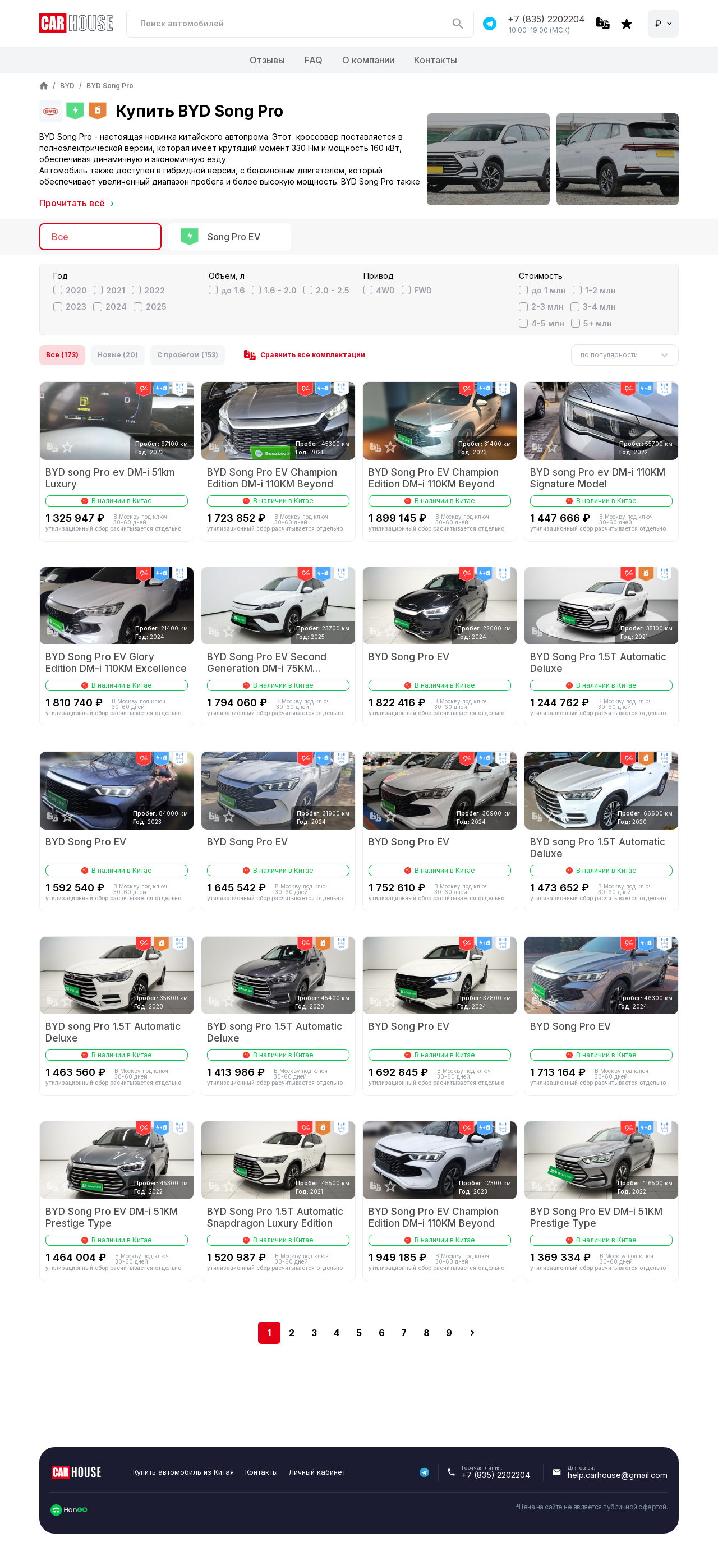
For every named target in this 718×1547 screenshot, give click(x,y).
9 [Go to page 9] (449, 1332)
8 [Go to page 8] (427, 1332)
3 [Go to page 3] (314, 1332)
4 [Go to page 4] (336, 1332)
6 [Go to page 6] (382, 1332)
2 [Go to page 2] (291, 1332)
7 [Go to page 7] (404, 1332)
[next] (472, 1333)
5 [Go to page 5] (359, 1332)
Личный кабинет (317, 1472)
